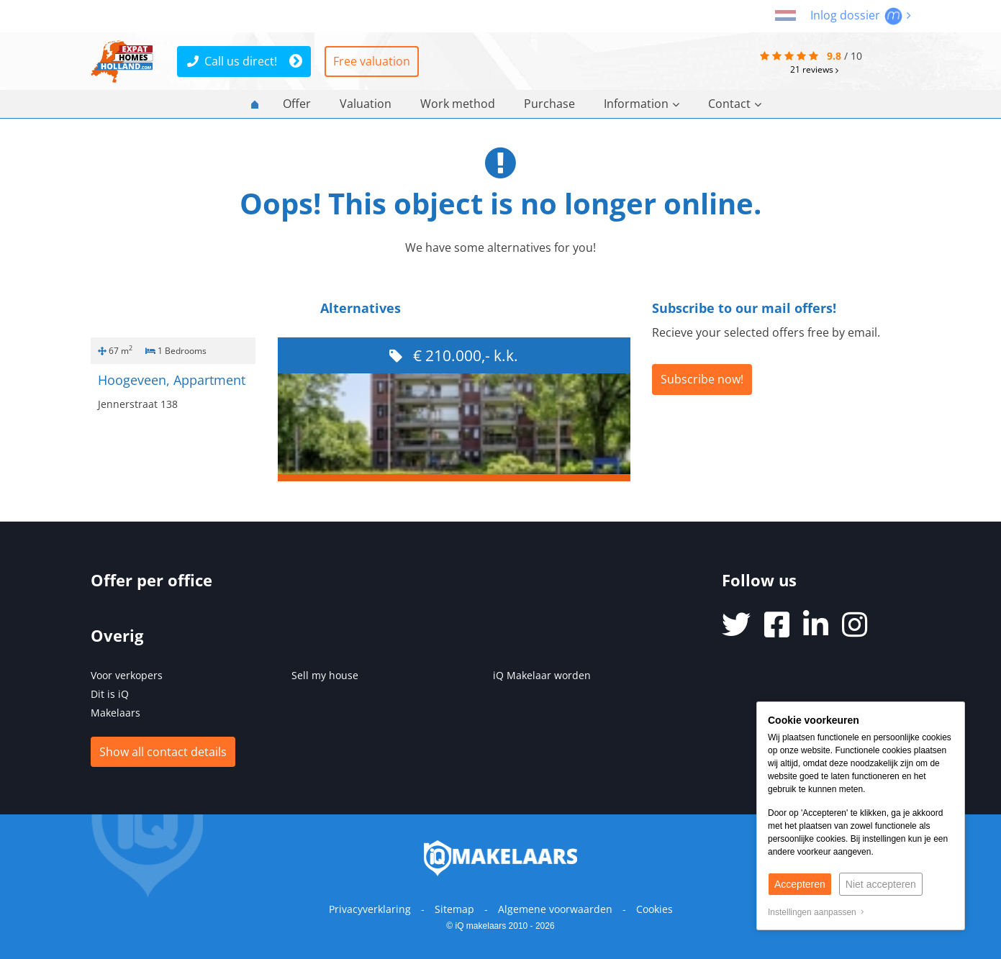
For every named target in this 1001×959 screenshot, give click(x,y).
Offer (297, 104)
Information (641, 104)
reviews (814, 69)
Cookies (654, 909)
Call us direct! (232, 61)
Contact (734, 104)
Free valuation (371, 61)
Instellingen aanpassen (816, 912)
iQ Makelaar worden (542, 675)
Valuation (365, 104)
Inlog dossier (860, 15)
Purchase (549, 104)
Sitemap (454, 909)
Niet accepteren (881, 884)
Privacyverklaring (370, 909)
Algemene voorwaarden (555, 909)
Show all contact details (163, 752)
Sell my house (324, 675)
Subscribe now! (702, 379)
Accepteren (799, 884)
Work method (457, 104)
